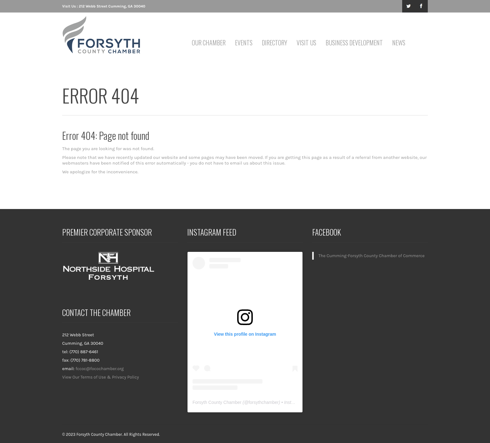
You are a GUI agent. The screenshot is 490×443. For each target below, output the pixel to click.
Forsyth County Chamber (216, 402)
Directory (274, 42)
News (398, 42)
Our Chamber (209, 42)
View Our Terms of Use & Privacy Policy (100, 377)
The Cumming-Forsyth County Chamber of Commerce (371, 255)
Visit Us (306, 42)
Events (243, 42)
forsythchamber (263, 402)
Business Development (354, 42)
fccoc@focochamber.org (100, 368)
